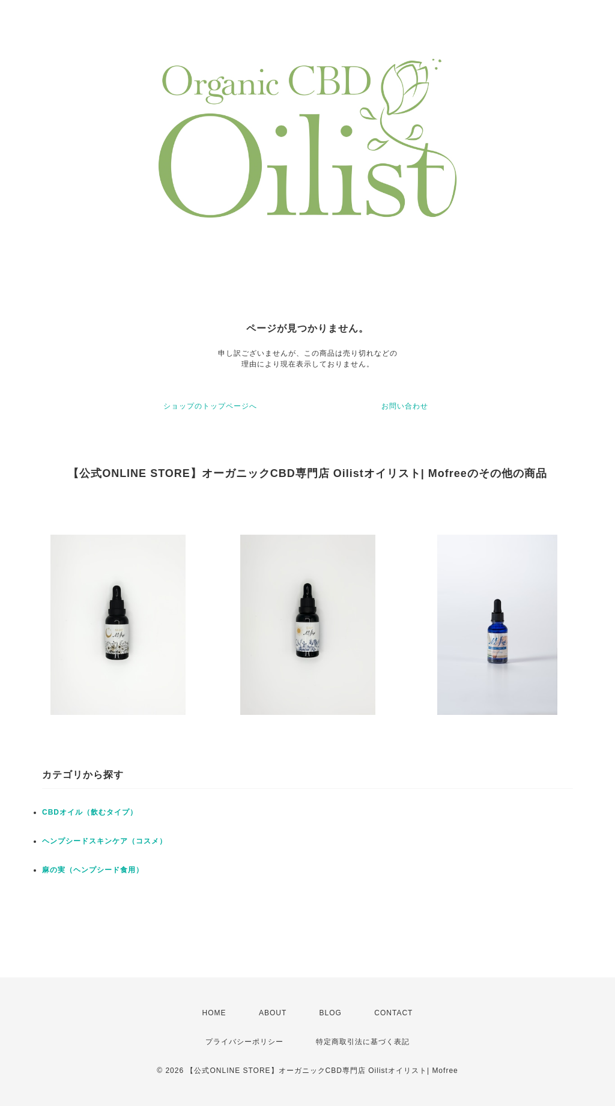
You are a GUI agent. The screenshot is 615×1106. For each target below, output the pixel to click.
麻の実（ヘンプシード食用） (93, 870)
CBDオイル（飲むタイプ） (90, 812)
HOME (214, 1013)
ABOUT (272, 1013)
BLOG (331, 1013)
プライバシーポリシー (244, 1042)
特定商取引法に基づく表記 (363, 1042)
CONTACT (393, 1013)
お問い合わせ (404, 406)
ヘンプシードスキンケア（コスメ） (104, 841)
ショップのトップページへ (210, 406)
